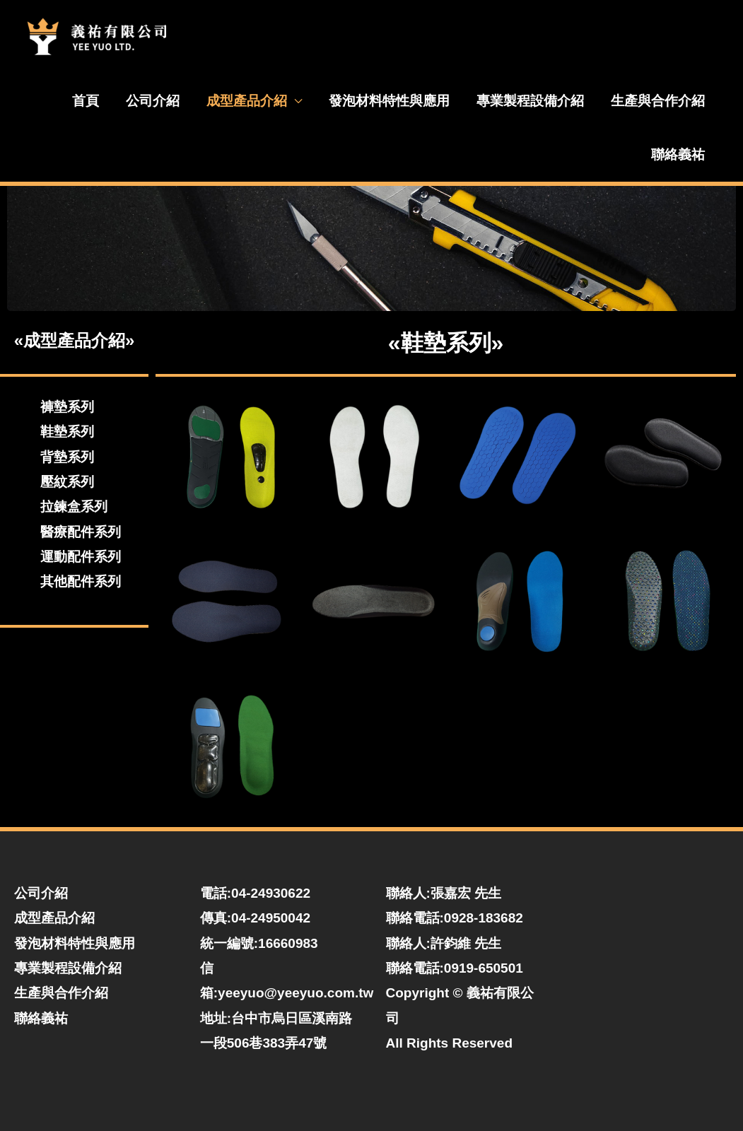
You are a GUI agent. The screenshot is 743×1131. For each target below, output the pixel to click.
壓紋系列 (67, 481)
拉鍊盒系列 (73, 506)
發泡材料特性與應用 (389, 100)
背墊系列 (67, 457)
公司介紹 (153, 100)
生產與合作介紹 (658, 100)
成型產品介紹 (246, 100)
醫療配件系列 (80, 532)
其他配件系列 (80, 581)
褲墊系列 (67, 406)
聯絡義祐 (678, 154)
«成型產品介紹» (74, 340)
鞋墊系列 (67, 431)
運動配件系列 (80, 556)
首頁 (85, 100)
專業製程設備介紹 (530, 100)
